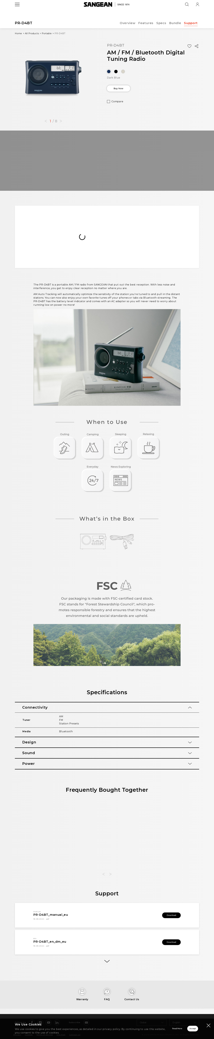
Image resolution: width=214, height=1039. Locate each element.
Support (191, 23)
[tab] (107, 707)
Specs (161, 23)
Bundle (175, 23)
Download (167, 915)
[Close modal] (208, 1025)
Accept (182, 1028)
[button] (46, 121)
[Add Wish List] (189, 46)
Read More (140, 1028)
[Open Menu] (17, 11)
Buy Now (124, 89)
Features (145, 23)
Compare (117, 103)
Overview (127, 23)
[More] (107, 962)
